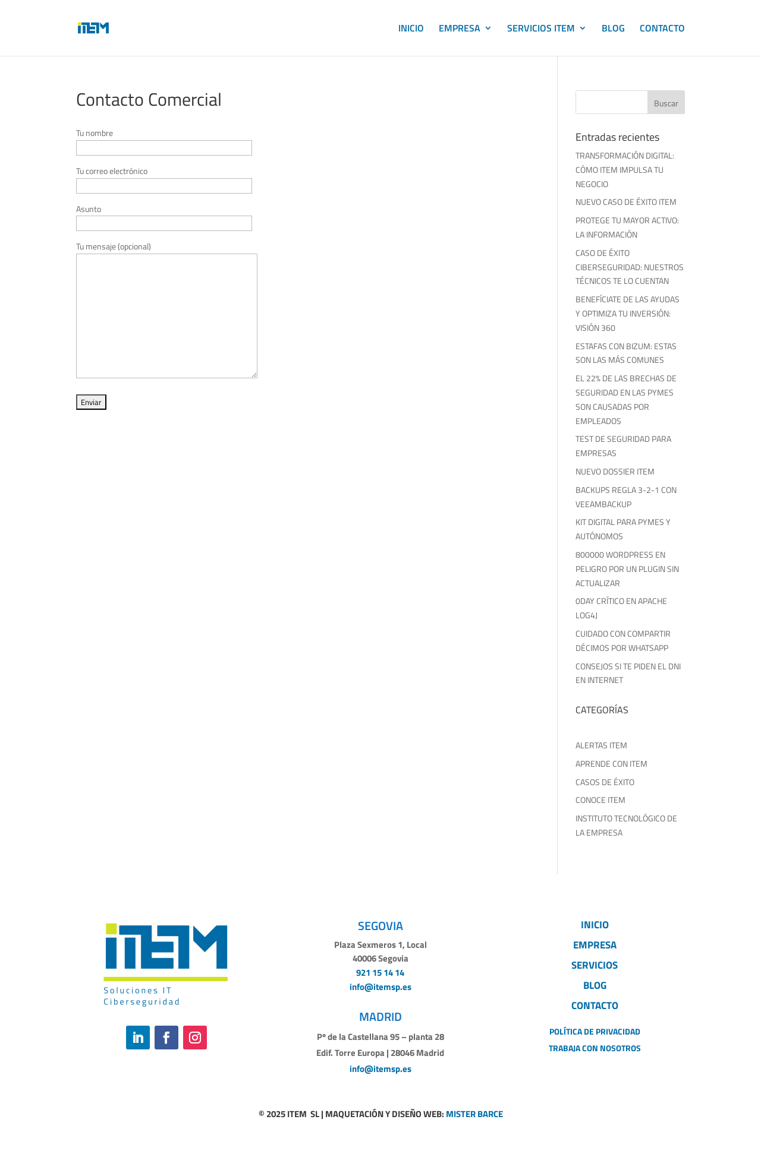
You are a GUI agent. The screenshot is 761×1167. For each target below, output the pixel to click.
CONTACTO (662, 29)
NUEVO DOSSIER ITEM (615, 471)
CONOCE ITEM (600, 799)
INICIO (411, 29)
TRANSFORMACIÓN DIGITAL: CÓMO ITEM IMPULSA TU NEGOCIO (625, 169)
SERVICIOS (594, 965)
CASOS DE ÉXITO (605, 782)
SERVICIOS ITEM (541, 29)
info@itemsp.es (380, 987)
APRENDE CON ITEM (611, 763)
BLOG (613, 29)
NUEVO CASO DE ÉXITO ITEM (626, 201)
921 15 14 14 (380, 972)
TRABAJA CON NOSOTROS (595, 1048)
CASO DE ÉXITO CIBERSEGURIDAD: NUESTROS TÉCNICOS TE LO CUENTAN (630, 266)
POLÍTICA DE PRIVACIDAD (594, 1031)
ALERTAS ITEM (601, 745)
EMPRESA (459, 29)
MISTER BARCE (474, 1114)
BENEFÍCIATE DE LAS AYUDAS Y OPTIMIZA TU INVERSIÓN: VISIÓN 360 (628, 313)
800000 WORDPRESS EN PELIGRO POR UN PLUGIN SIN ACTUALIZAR (627, 568)
